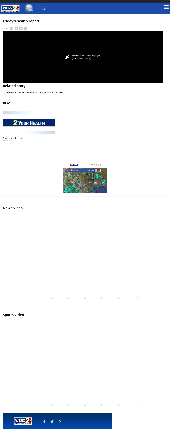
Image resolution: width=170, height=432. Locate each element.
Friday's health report (13, 138)
